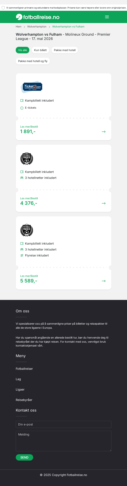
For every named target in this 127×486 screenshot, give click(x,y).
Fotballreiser (24, 368)
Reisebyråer (24, 400)
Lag (18, 379)
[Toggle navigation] (107, 17)
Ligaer (20, 389)
